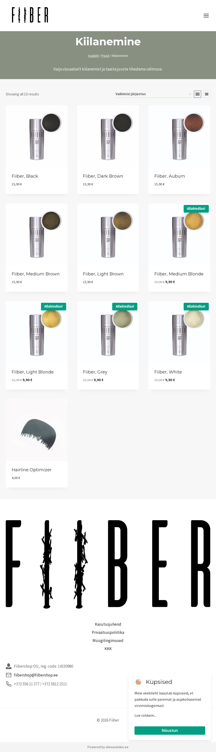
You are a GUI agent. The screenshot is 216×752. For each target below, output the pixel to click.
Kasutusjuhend (108, 624)
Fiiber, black (25, 176)
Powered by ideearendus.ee (108, 747)
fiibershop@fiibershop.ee (36, 675)
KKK (108, 648)
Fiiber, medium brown (36, 274)
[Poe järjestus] (153, 94)
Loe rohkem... (145, 715)
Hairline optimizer (32, 469)
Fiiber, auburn (169, 176)
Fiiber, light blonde (33, 372)
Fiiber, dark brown (103, 176)
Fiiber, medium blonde (179, 274)
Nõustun (170, 730)
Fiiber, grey (95, 372)
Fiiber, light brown (103, 274)
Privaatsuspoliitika (108, 632)
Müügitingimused (108, 640)
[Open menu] (208, 15)
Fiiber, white (168, 372)
